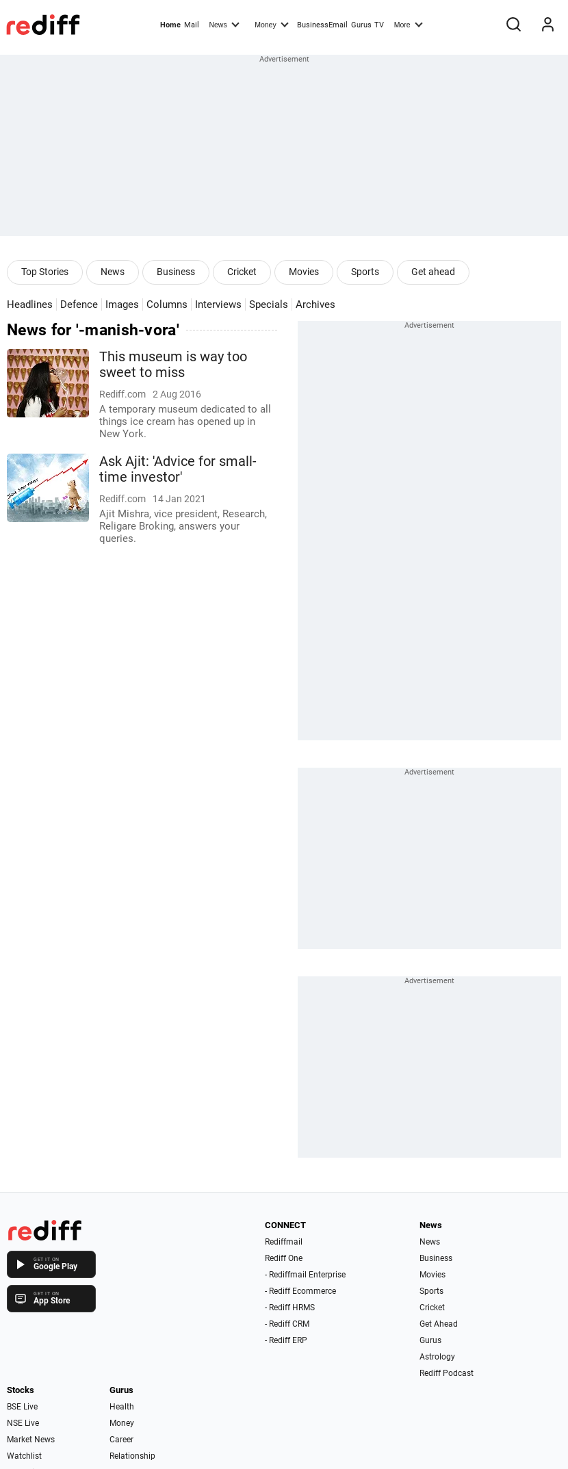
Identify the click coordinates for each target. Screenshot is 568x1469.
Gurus (361, 25)
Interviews (218, 304)
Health (121, 1407)
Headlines (30, 304)
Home (170, 25)
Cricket (242, 271)
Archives (315, 304)
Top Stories (44, 271)
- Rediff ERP (286, 1340)
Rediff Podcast (446, 1373)
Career (121, 1439)
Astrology (437, 1357)
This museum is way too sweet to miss (173, 364)
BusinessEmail (322, 25)
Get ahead (433, 271)
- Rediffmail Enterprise (305, 1274)
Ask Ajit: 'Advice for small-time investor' (178, 469)
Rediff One (283, 1258)
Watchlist (24, 1456)
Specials (268, 304)
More (408, 24)
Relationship (132, 1456)
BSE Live (22, 1407)
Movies (304, 271)
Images (122, 304)
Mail (191, 25)
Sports (365, 271)
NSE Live (23, 1423)
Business (176, 271)
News (224, 24)
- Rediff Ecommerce (300, 1291)
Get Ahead (438, 1324)
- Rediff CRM (287, 1324)
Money (271, 24)
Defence (79, 304)
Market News (31, 1439)
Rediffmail (283, 1242)
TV (379, 25)
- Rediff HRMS (290, 1307)
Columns (167, 304)
